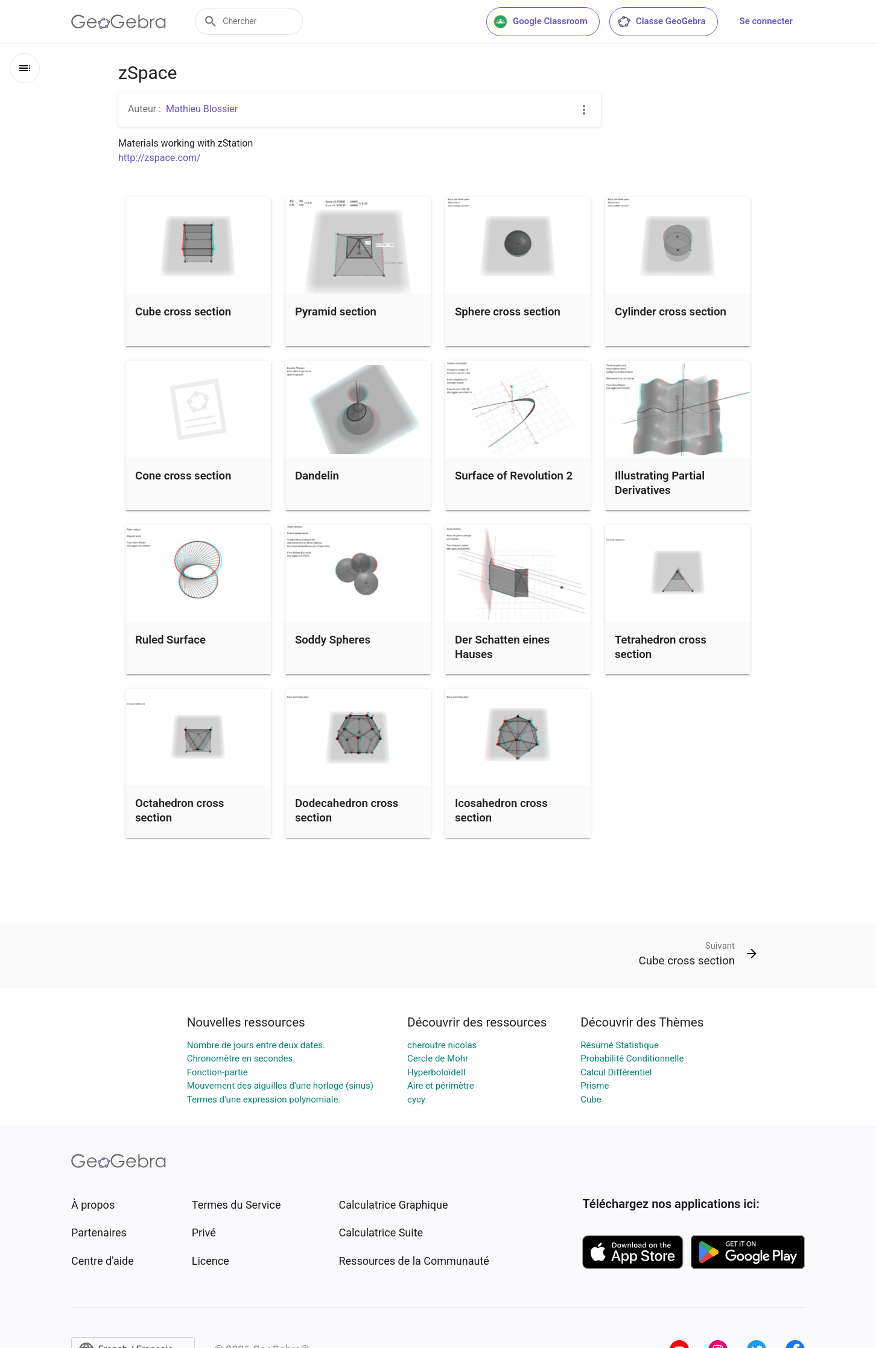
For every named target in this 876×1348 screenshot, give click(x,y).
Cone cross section (183, 476)
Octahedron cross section (179, 810)
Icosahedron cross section (501, 810)
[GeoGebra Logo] (118, 21)
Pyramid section (335, 311)
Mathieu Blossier (202, 109)
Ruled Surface (170, 640)
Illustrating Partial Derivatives (660, 483)
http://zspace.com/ (159, 157)
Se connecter (766, 21)
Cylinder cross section (670, 311)
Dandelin (317, 476)
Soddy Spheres (332, 640)
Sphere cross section (507, 311)
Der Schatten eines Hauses (502, 647)
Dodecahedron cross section (346, 810)
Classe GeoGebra (661, 21)
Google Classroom (541, 21)
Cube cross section (183, 311)
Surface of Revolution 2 (514, 476)
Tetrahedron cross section (660, 647)
